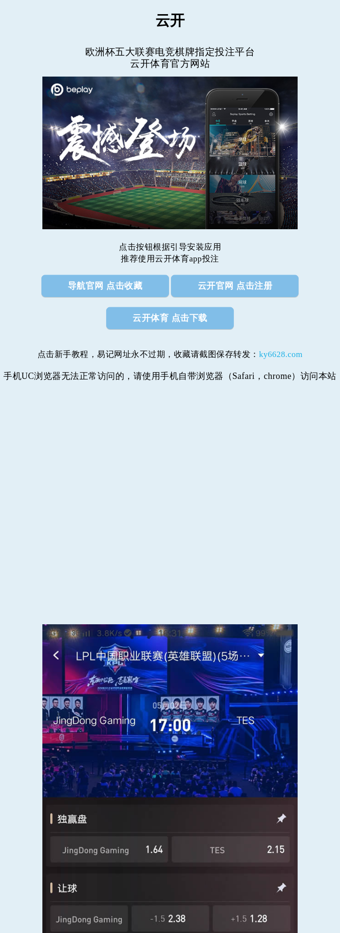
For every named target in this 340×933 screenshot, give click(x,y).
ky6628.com (281, 354)
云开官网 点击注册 (235, 285)
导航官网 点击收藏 (105, 285)
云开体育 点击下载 (170, 318)
